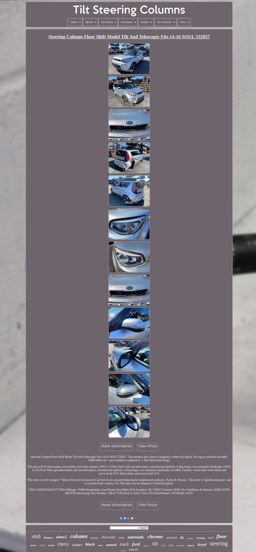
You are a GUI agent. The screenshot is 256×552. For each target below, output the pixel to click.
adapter (146, 546)
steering (219, 543)
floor (221, 536)
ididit (77, 545)
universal (171, 537)
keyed (202, 545)
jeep (171, 545)
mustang (200, 538)
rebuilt (133, 550)
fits (182, 537)
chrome (155, 536)
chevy (63, 544)
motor (100, 545)
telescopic (180, 545)
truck (124, 544)
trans (163, 545)
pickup (94, 537)
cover (42, 545)
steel (210, 537)
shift (36, 536)
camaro (190, 538)
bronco (48, 537)
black (90, 544)
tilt (155, 544)
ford (136, 544)
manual (111, 545)
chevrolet (108, 537)
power (33, 545)
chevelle (123, 551)
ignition (190, 545)
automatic (136, 537)
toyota (51, 545)
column (79, 536)
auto (121, 537)
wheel (61, 537)
